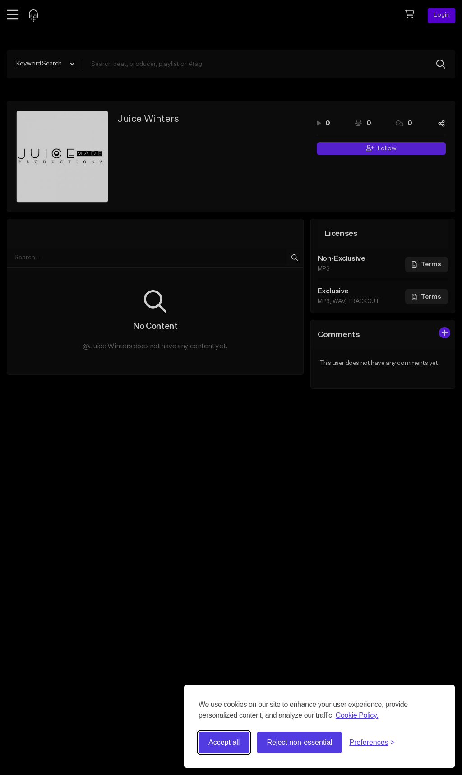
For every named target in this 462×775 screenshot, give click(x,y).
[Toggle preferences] (372, 742)
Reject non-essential (299, 742)
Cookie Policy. (357, 715)
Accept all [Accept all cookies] (224, 742)
